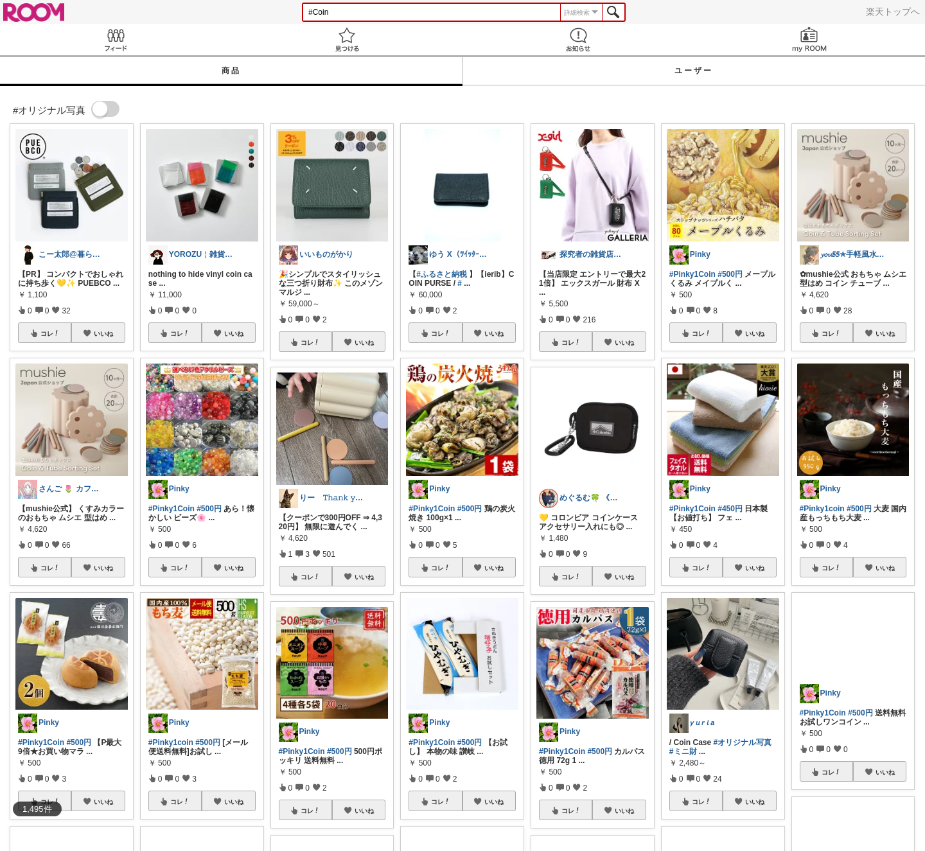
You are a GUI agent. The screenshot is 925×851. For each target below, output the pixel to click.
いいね (103, 333)
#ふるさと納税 (441, 274)
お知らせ (578, 39)
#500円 (78, 742)
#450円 (730, 508)
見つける (347, 39)
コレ (50, 333)
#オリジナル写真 (743, 742)
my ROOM (809, 39)
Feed (115, 39)
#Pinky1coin (170, 742)
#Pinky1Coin (41, 742)
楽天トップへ (893, 11)
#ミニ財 (683, 751)
